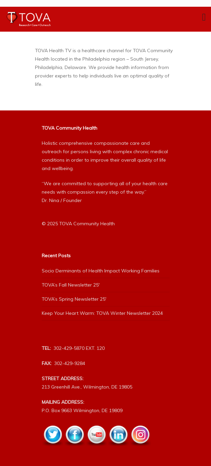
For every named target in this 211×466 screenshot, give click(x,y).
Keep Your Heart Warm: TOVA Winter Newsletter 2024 (102, 313)
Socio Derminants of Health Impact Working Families (101, 271)
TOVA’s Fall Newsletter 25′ (71, 285)
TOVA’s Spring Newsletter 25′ (74, 299)
